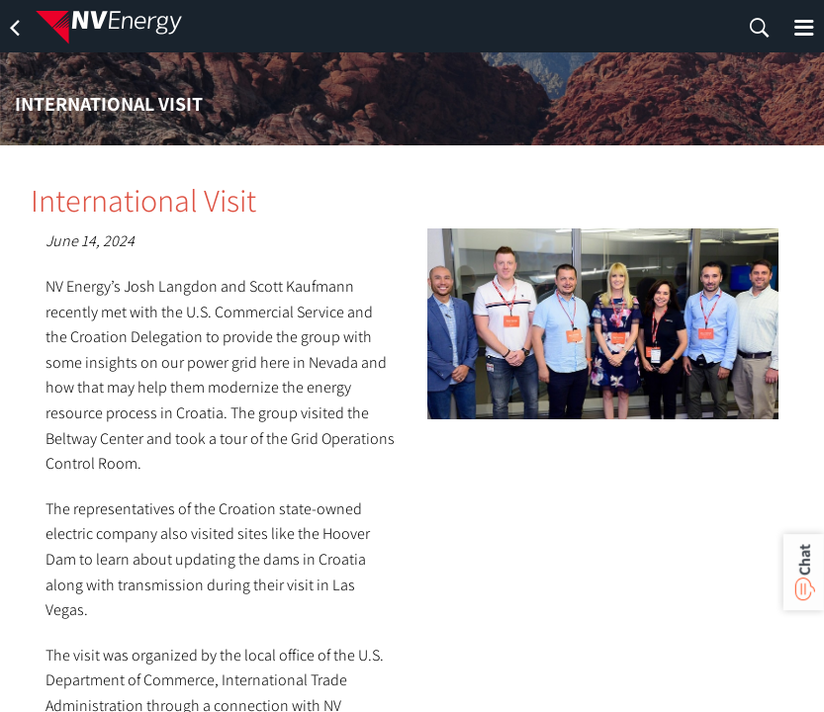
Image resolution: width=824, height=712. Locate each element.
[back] (15, 27)
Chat (803, 560)
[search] (760, 27)
